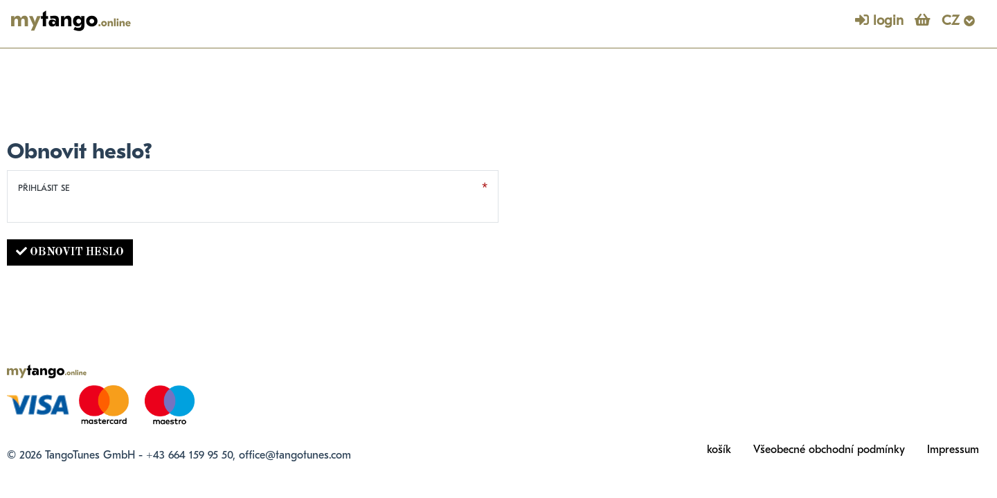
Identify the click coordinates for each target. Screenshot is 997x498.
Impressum (953, 449)
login (879, 20)
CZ (958, 20)
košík (719, 449)
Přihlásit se (44, 188)
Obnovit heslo (70, 252)
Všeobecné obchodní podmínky (829, 449)
